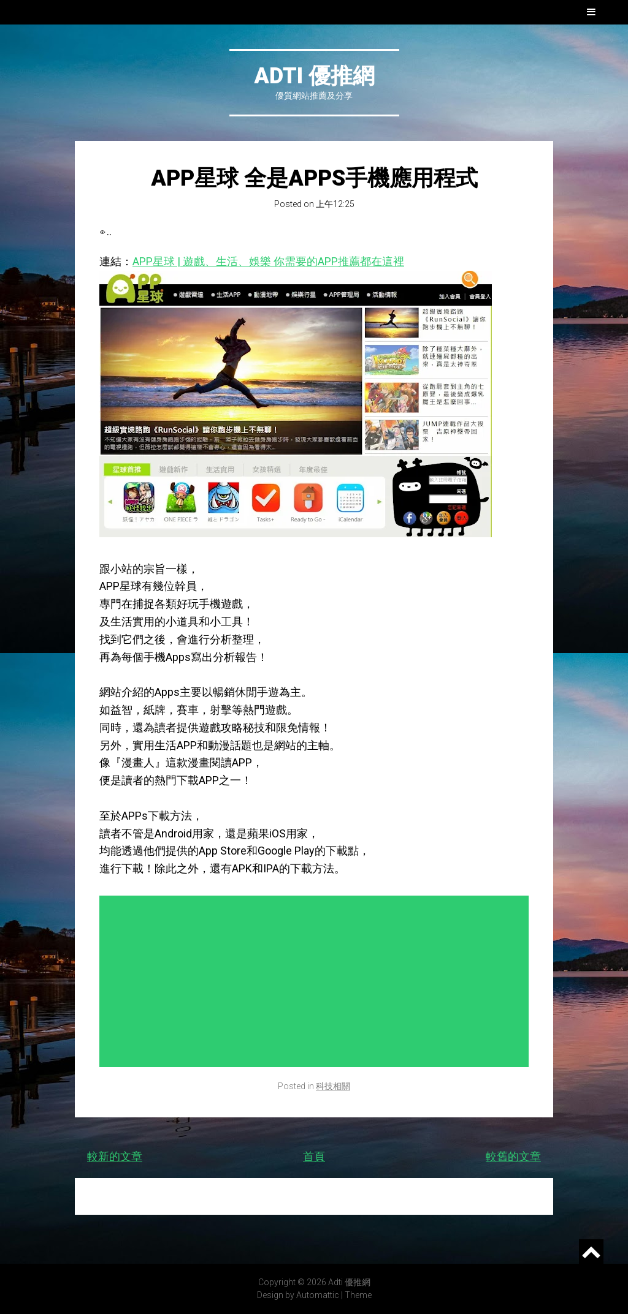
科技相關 (333, 1086)
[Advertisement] (317, 981)
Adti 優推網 (314, 76)
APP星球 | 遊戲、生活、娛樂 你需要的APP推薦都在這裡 (268, 261)
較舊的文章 (513, 1156)
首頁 (314, 1156)
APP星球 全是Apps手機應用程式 (314, 178)
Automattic (317, 1295)
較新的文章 (114, 1156)
